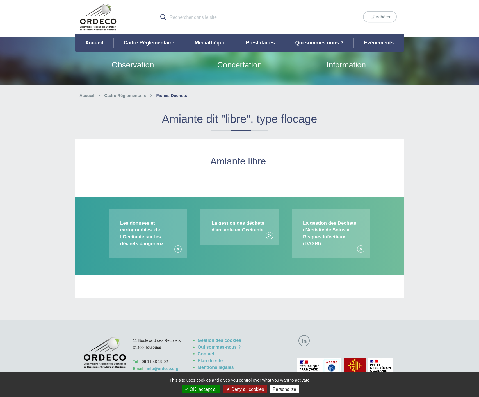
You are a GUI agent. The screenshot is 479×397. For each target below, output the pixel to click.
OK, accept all (201, 389)
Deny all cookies (245, 389)
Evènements (379, 43)
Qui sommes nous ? (319, 43)
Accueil (94, 43)
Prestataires (260, 43)
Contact (206, 353)
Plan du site (210, 360)
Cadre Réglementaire (149, 43)
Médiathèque (210, 43)
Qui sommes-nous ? (219, 347)
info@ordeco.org (162, 368)
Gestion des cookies (219, 340)
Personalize (284, 389)
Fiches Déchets (171, 95)
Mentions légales (216, 367)
